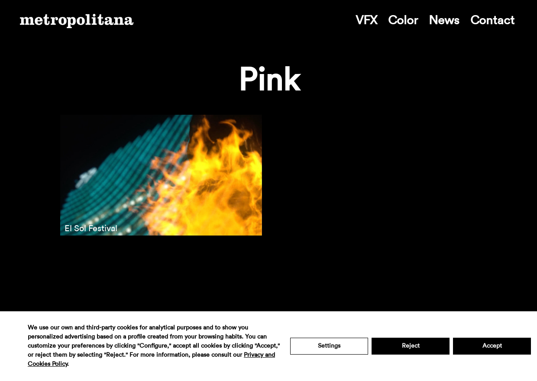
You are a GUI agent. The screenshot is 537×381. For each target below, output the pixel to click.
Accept (492, 346)
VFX (366, 20)
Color (403, 20)
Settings (329, 346)
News (444, 20)
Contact (492, 20)
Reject (411, 346)
